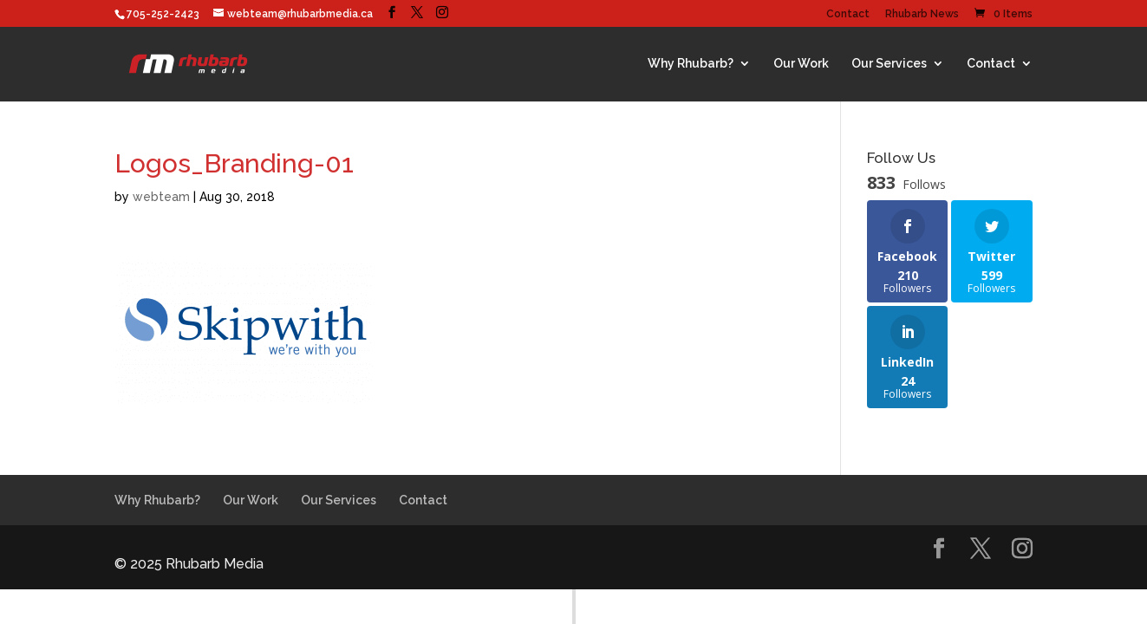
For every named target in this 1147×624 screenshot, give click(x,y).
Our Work (801, 63)
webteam (161, 197)
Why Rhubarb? (690, 63)
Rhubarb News (922, 14)
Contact (848, 14)
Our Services (889, 63)
